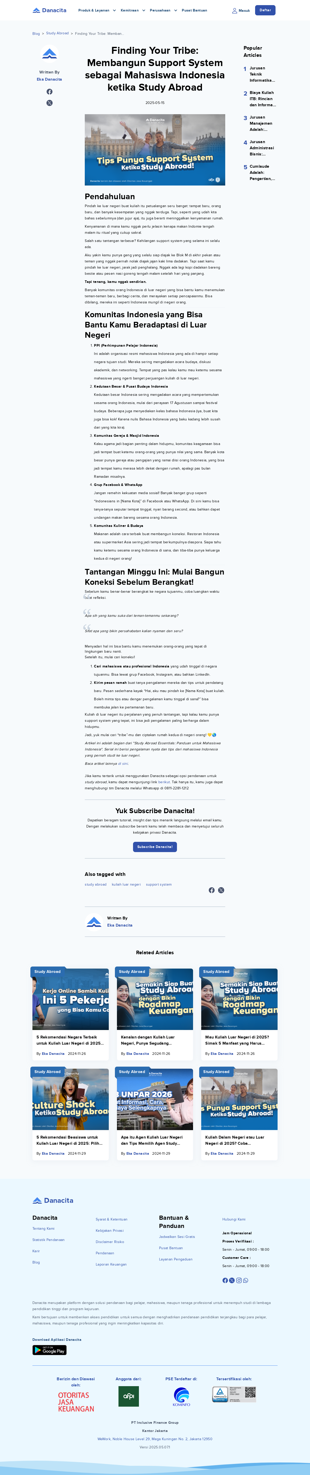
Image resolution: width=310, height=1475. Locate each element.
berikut (164, 782)
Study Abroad (57, 33)
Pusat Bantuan (194, 10)
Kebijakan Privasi (110, 1230)
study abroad (95, 884)
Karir (36, 1251)
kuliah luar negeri (126, 884)
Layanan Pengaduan (176, 1259)
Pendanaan (105, 1253)
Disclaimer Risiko (110, 1242)
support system (159, 884)
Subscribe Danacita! (155, 847)
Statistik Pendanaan (48, 1240)
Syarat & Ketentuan (111, 1219)
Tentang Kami (43, 1228)
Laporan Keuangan (111, 1264)
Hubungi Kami (233, 1219)
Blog (36, 33)
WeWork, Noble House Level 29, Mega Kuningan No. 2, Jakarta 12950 (155, 1439)
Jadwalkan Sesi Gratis (177, 1237)
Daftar (265, 10)
